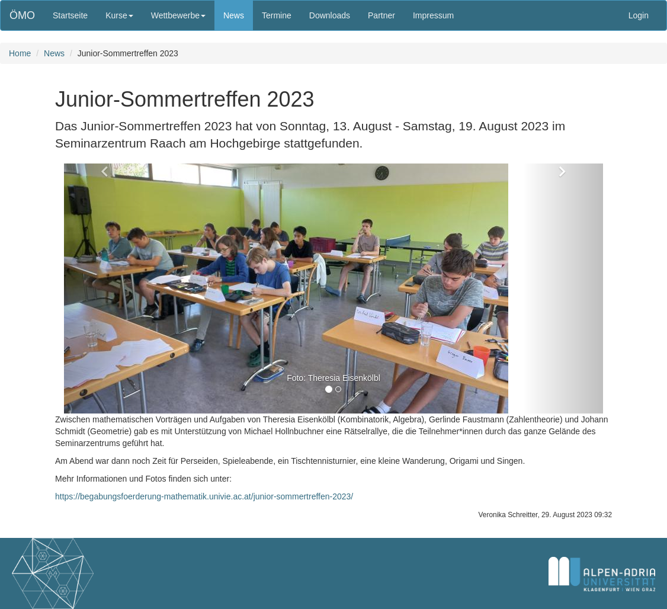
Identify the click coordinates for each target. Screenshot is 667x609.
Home (20, 53)
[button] (104, 289)
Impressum (433, 15)
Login (638, 15)
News (233, 15)
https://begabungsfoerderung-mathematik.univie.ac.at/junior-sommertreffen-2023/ (204, 496)
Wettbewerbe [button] (178, 15)
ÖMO (22, 15)
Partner (381, 15)
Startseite (70, 15)
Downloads (329, 15)
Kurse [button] (119, 15)
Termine (276, 15)
